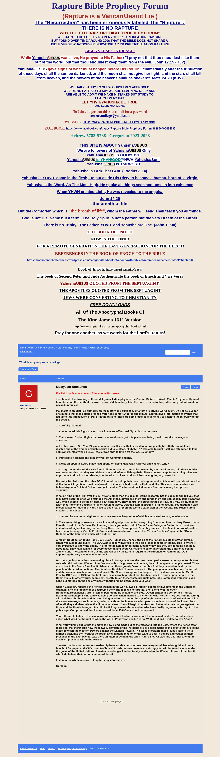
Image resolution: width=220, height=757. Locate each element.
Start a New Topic (28, 369)
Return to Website (28, 348)
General (51, 348)
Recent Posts (26, 351)
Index (42, 348)
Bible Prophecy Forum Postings (72, 348)
